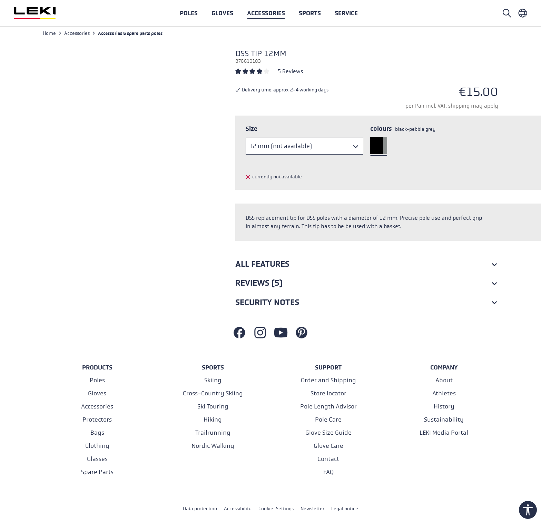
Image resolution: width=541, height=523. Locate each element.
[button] (310, 13)
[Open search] (506, 13)
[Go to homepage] (42, 13)
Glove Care (328, 446)
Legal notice (344, 509)
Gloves (97, 393)
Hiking (213, 419)
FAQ (328, 472)
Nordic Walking (212, 446)
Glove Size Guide (328, 432)
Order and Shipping (328, 380)
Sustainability (444, 419)
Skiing (213, 380)
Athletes (444, 393)
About (444, 380)
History (444, 406)
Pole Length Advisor (328, 406)
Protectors (97, 419)
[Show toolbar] (528, 510)
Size (251, 128)
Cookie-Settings (276, 509)
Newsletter (312, 509)
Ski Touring (212, 406)
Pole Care (328, 419)
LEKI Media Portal (444, 432)
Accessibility (238, 509)
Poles (97, 380)
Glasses (97, 459)
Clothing (97, 446)
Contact (328, 459)
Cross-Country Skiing (213, 393)
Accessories (97, 406)
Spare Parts (97, 472)
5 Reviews (290, 71)
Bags (97, 432)
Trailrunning (212, 432)
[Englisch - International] (522, 13)
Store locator (328, 393)
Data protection (200, 509)
